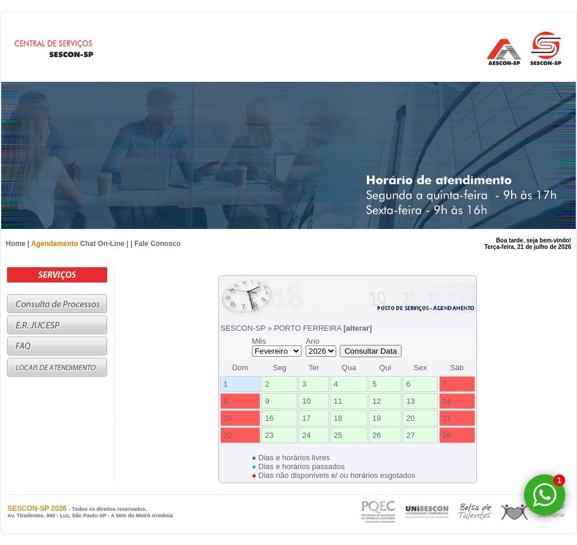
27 (410, 435)
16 (269, 418)
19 (376, 418)
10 (306, 401)
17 (306, 418)
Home (15, 244)
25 (338, 435)
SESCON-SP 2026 (38, 508)
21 (447, 418)
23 (269, 435)
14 (447, 401)
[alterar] (357, 328)
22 (228, 435)
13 (410, 401)
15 (228, 418)
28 (447, 435)
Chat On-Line (102, 244)
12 (376, 401)
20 (410, 418)
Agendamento (54, 244)
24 (306, 435)
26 (376, 435)
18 (338, 418)
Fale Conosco (157, 244)
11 (338, 401)
